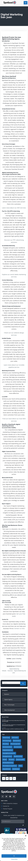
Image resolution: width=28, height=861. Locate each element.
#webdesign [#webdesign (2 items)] (16, 769)
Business (6, 694)
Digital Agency (8, 699)
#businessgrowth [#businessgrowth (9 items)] (15, 743)
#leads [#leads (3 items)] (4, 759)
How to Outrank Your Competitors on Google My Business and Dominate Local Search (13, 725)
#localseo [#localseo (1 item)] (11, 759)
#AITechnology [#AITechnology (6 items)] (7, 740)
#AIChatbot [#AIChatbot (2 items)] (15, 737)
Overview (10, 670)
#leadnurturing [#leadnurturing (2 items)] (18, 756)
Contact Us (6, 806)
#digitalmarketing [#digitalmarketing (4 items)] (7, 750)
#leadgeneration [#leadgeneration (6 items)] (7, 756)
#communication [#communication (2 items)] (7, 747)
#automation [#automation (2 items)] (16, 740)
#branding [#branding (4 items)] (5, 743)
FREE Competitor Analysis (10, 803)
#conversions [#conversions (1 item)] (17, 747)
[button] (26, 835)
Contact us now (19, 628)
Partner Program (7, 808)
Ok (14, 856)
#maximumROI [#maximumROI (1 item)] (20, 759)
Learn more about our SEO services (14, 208)
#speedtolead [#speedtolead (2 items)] (6, 769)
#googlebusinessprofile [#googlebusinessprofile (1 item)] (9, 753)
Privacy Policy (14, 859)
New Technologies (9, 704)
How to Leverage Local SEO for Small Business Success (13, 728)
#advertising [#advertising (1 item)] (6, 737)
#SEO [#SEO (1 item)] (20, 765)
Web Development (9, 710)
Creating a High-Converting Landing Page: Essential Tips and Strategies (13, 721)
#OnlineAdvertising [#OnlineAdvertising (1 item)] (8, 762)
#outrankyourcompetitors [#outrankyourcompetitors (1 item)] (9, 765)
